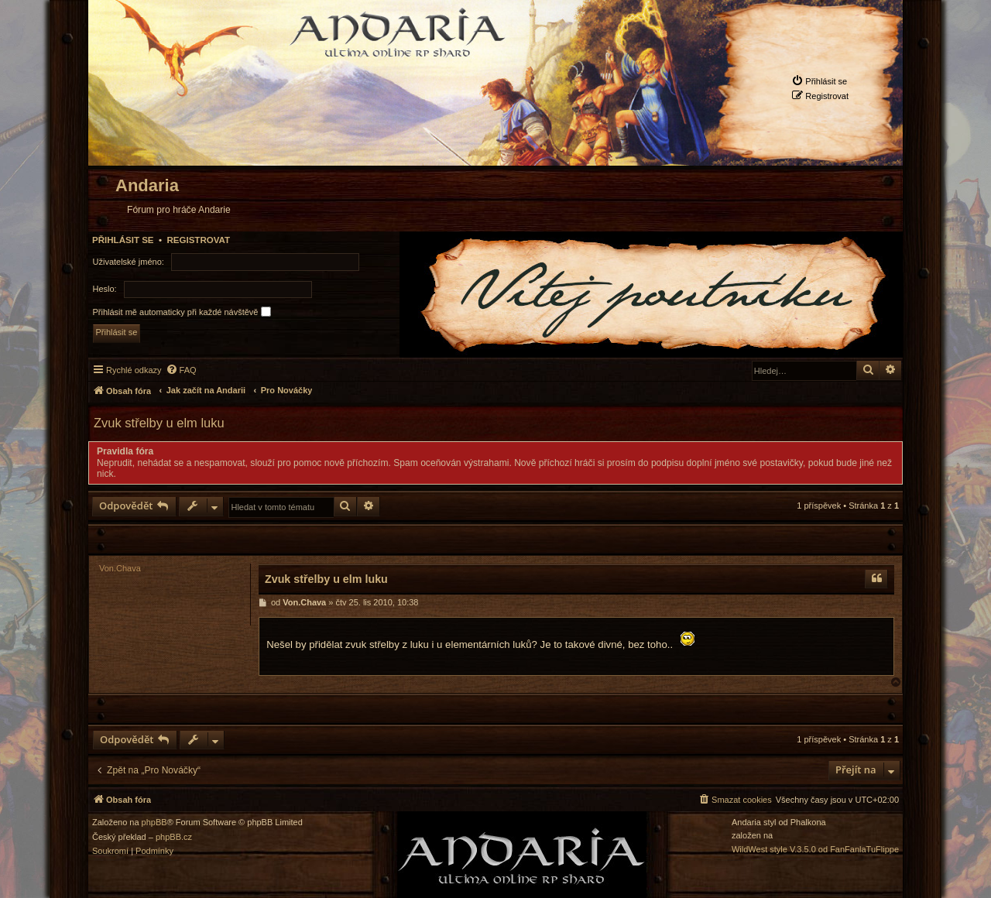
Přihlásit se (123, 240)
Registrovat (198, 240)
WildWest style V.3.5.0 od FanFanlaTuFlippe (815, 849)
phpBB (154, 822)
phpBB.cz (174, 837)
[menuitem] (819, 80)
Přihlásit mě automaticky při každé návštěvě (182, 312)
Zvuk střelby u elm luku (159, 423)
